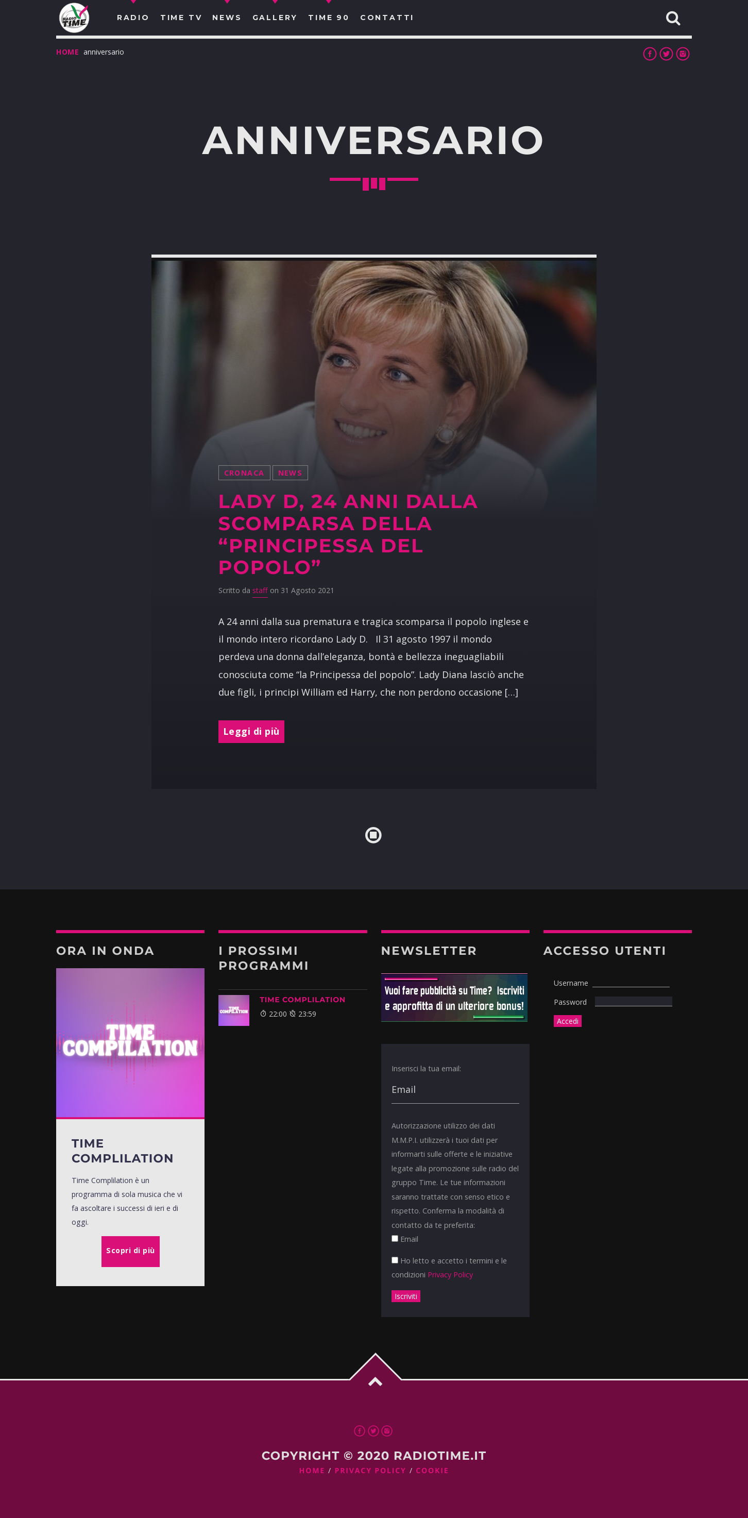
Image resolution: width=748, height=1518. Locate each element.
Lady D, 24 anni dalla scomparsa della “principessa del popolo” (348, 534)
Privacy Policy (450, 1274)
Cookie (432, 1471)
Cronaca (244, 473)
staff (260, 590)
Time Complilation (303, 999)
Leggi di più (251, 731)
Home (67, 52)
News (290, 473)
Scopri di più (130, 1250)
